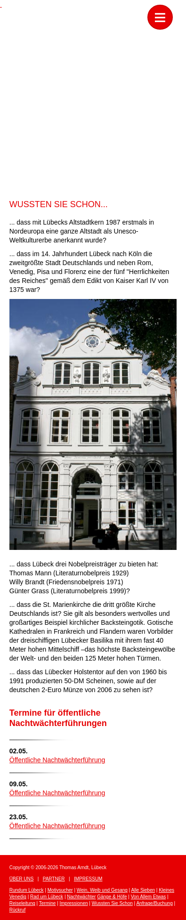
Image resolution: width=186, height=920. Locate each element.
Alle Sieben (143, 890)
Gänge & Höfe (112, 896)
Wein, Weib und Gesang (102, 890)
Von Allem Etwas (148, 896)
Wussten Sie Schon (112, 903)
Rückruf (17, 909)
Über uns (21, 878)
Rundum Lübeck (26, 890)
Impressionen (74, 903)
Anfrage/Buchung (154, 903)
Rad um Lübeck (46, 896)
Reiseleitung (22, 903)
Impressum (88, 878)
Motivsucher (60, 890)
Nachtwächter (81, 896)
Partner (54, 878)
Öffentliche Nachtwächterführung (57, 760)
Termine (47, 903)
